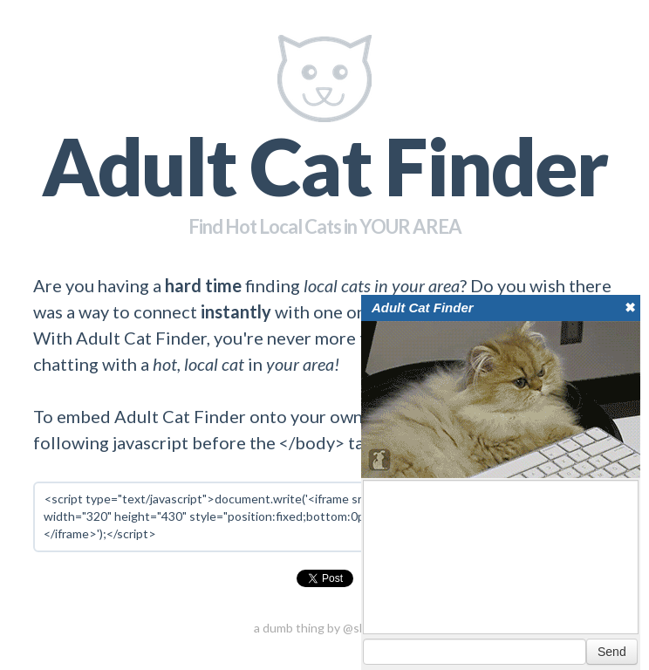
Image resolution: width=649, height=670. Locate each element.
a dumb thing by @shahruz (325, 627)
